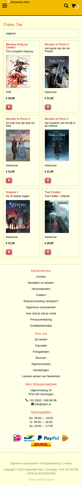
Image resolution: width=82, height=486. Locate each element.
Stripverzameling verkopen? (41, 301)
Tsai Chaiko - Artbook (57, 196)
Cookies (67, 463)
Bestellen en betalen (41, 282)
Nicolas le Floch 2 (18, 118)
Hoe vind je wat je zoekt (41, 313)
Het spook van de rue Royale (57, 50)
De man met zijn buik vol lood (20, 124)
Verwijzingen (41, 370)
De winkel (41, 339)
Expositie (41, 345)
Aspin (50, 479)
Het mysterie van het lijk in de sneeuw (60, 124)
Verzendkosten (40, 289)
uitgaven (11, 33)
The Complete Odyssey (19, 51)
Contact (41, 276)
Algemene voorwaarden (41, 307)
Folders (41, 295)
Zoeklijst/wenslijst (41, 325)
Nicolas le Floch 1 (57, 118)
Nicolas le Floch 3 (57, 44)
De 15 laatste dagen (17, 196)
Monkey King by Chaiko (17, 46)
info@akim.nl (43, 404)
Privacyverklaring (41, 319)
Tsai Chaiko (53, 192)
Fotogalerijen (41, 351)
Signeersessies (41, 364)
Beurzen (41, 357)
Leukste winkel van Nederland (41, 376)
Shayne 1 (12, 192)
